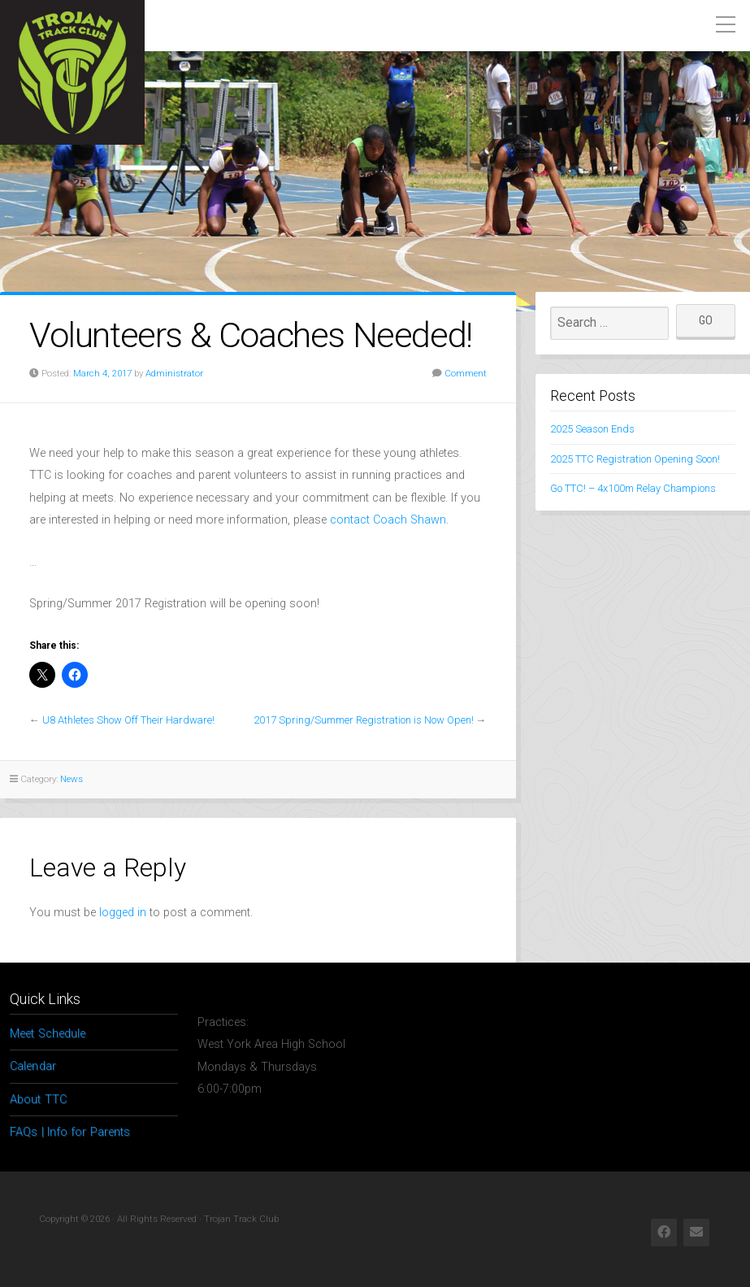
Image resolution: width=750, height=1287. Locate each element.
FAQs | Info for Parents (70, 1132)
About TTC (38, 1100)
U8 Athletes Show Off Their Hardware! (128, 720)
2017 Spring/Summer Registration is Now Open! (364, 720)
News (71, 779)
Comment (465, 373)
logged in (122, 913)
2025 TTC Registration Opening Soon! (635, 459)
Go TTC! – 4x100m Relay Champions (633, 488)
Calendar (33, 1066)
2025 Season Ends (592, 429)
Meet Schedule (47, 1034)
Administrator (174, 373)
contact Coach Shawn (388, 520)
